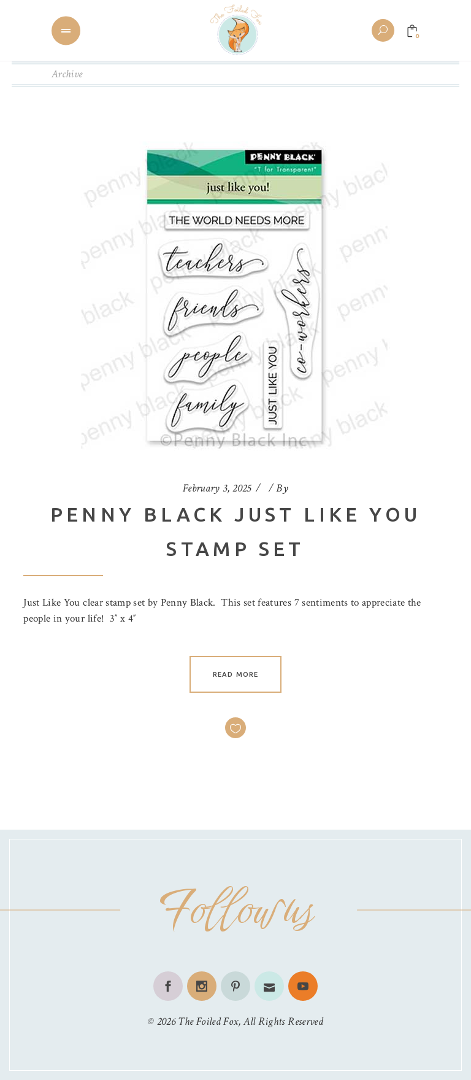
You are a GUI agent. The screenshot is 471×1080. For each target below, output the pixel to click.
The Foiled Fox (208, 1021)
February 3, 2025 (217, 488)
